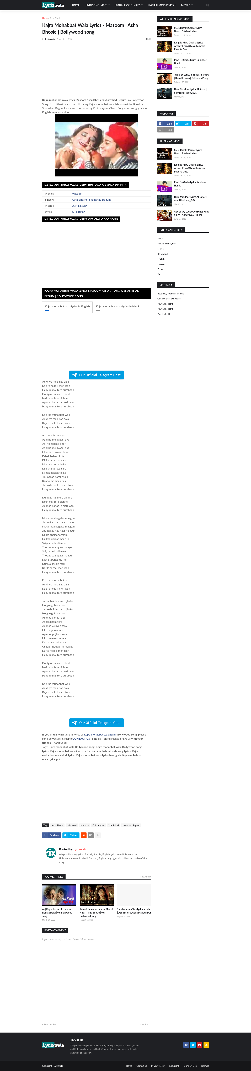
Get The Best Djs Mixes (169, 298)
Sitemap (205, 1065)
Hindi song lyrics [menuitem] (96, 5)
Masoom (77, 193)
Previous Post (50, 1024)
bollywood (72, 825)
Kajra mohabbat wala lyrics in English (67, 306)
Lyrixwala (79, 849)
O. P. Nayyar (79, 205)
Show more (145, 876)
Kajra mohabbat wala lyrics (100, 734)
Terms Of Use (190, 1065)
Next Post (145, 1024)
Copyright (174, 1065)
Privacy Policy (158, 1065)
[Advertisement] (96, 69)
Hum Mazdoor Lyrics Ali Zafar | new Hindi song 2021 (190, 91)
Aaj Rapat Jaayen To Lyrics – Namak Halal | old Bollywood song (57, 912)
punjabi (160, 269)
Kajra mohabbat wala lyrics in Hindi (117, 306)
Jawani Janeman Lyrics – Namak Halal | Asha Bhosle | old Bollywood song (97, 912)
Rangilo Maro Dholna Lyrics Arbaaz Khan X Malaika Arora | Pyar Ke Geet (190, 46)
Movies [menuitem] (185, 5)
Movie (160, 248)
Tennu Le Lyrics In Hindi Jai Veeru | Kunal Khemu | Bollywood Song (191, 76)
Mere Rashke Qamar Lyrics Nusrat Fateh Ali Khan (188, 29)
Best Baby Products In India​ (170, 293)
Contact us (141, 1065)
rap (159, 274)
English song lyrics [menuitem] (161, 5)
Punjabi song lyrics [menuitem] (128, 5)
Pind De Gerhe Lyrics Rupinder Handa (190, 61)
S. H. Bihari (78, 211)
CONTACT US (81, 738)
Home (45, 18)
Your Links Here (165, 303)
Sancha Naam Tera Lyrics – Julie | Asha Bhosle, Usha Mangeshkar (134, 911)
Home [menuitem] (75, 5)
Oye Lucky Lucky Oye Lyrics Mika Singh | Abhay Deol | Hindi (191, 213)
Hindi (160, 238)
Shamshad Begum (100, 199)
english (160, 259)
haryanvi (161, 264)
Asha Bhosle (55, 18)
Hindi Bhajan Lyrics (166, 243)
